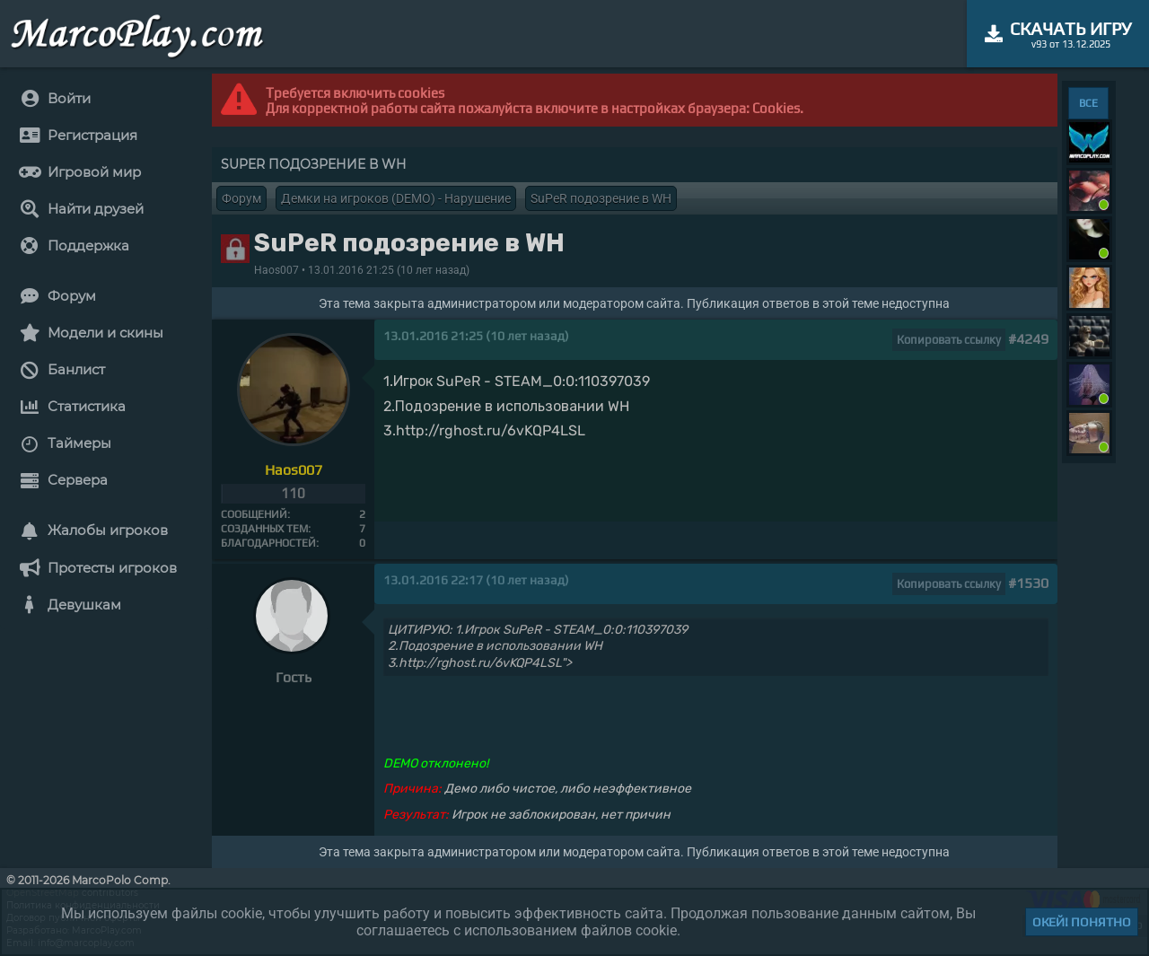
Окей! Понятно (1081, 922)
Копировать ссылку (949, 339)
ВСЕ (1088, 103)
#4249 (1028, 338)
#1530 (1028, 583)
